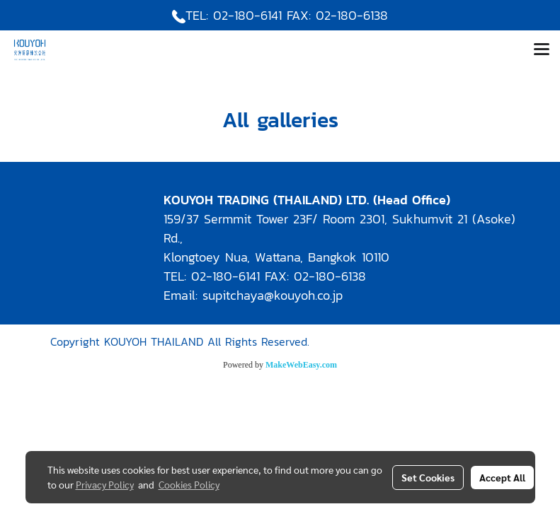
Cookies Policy (189, 484)
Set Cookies (428, 477)
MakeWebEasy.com (301, 365)
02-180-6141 (247, 15)
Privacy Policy (105, 484)
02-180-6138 (352, 15)
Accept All (502, 477)
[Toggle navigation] (541, 50)
